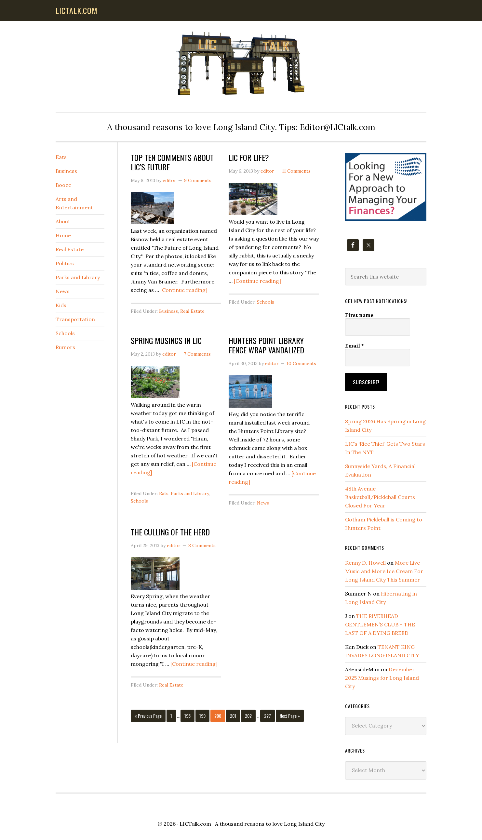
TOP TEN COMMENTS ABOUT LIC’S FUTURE (172, 162)
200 (218, 715)
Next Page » (289, 717)
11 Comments (296, 171)
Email (354, 345)
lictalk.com (77, 10)
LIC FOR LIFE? (249, 157)
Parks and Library (190, 493)
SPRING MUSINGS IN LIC (166, 340)
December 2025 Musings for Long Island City (382, 677)
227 (268, 715)
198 (188, 715)
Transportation (75, 319)
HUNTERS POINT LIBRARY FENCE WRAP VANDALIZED (266, 345)
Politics (65, 263)
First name (359, 315)
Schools (265, 302)
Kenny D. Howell (365, 561)
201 (234, 715)
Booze (63, 185)
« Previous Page (148, 717)
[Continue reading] (184, 290)
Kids (61, 305)
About (63, 221)
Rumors (65, 347)
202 (249, 715)
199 (203, 715)
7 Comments (197, 354)
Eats (163, 493)
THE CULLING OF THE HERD (170, 532)
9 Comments (197, 180)
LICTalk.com (195, 823)
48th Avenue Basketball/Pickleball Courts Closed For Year (380, 496)
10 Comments (301, 363)
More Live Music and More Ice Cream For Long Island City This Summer (384, 570)
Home (63, 235)
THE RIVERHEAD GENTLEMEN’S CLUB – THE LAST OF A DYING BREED (380, 623)
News (263, 503)
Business (168, 311)
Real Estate (192, 311)
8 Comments (202, 545)
